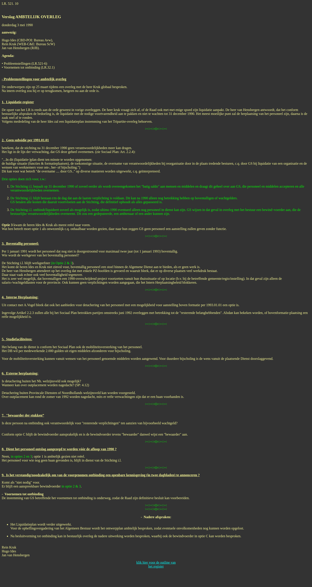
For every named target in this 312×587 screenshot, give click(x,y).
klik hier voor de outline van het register (156, 564)
